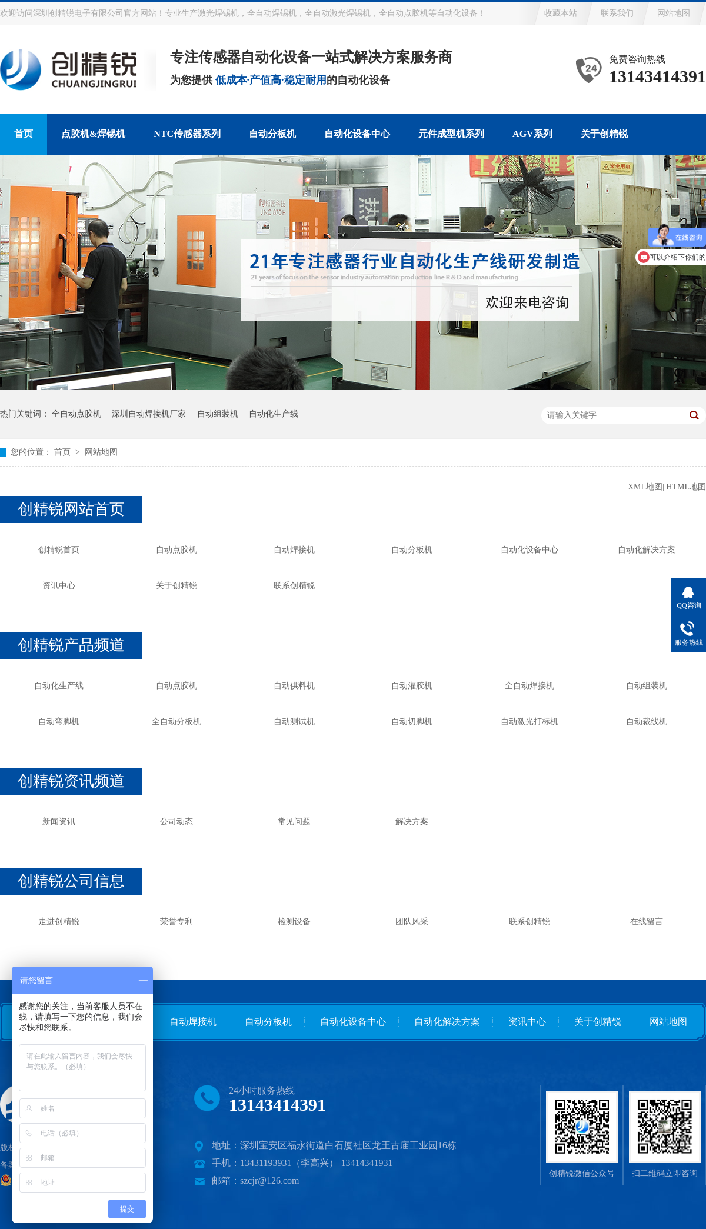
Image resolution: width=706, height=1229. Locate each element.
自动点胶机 (176, 549)
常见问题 (294, 821)
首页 (23, 134)
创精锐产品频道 (71, 645)
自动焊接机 (294, 549)
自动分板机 (272, 134)
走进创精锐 (58, 921)
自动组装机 (217, 413)
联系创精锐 (294, 585)
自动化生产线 (273, 413)
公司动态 (176, 821)
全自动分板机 (176, 721)
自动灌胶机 (411, 685)
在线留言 (646, 921)
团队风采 (411, 921)
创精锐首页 (58, 549)
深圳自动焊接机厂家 (149, 413)
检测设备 (294, 921)
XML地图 (645, 486)
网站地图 (673, 13)
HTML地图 (686, 486)
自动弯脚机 (58, 721)
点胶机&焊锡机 (93, 134)
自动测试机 (294, 721)
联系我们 (617, 13)
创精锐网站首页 (71, 509)
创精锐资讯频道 (71, 781)
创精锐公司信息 (71, 881)
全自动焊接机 (529, 685)
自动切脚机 (411, 721)
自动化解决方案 (646, 549)
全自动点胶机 (76, 413)
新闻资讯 (58, 821)
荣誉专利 (176, 921)
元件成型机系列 (451, 134)
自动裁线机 (646, 721)
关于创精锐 (604, 134)
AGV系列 (532, 134)
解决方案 (411, 821)
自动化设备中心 (357, 134)
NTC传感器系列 (187, 134)
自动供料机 (294, 685)
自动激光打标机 (529, 721)
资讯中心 (58, 585)
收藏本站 (560, 13)
